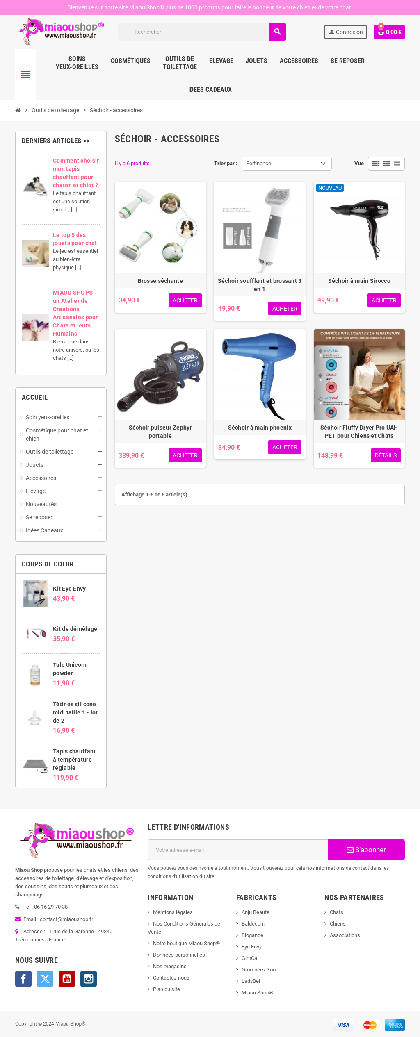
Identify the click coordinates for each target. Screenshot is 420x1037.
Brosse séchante (160, 280)
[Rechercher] (202, 32)
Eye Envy (252, 947)
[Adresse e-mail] (238, 849)
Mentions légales (173, 912)
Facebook (23, 979)
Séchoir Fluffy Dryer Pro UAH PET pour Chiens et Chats (359, 431)
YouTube (67, 979)
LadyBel (251, 981)
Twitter (45, 979)
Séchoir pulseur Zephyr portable (160, 431)
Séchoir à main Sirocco (359, 280)
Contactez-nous (171, 978)
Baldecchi (253, 924)
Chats (336, 912)
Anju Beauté (255, 912)
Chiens (338, 924)
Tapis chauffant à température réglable (74, 759)
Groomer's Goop (260, 970)
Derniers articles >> (56, 140)
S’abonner (366, 850)
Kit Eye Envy (69, 588)
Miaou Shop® (257, 992)
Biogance (252, 935)
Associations (345, 935)
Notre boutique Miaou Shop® (186, 943)
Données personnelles (179, 955)
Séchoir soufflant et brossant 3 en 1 (260, 284)
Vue (359, 163)
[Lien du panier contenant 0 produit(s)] (389, 32)
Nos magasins (170, 966)
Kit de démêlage (75, 628)
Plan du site (166, 989)
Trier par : (225, 163)
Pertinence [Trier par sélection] (258, 163)
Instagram (88, 979)
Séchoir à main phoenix (260, 427)
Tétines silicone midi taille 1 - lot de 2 (75, 712)
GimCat (250, 958)
